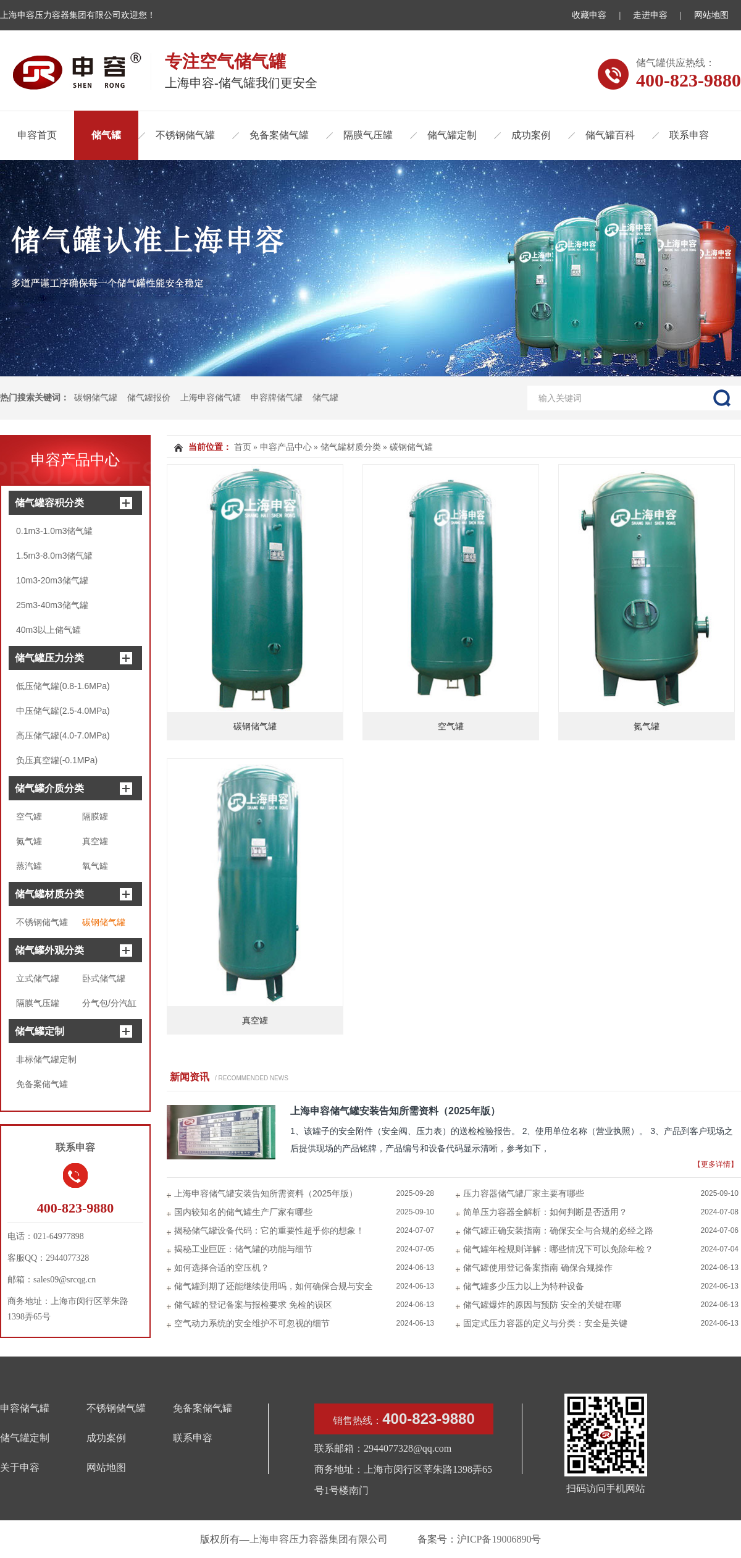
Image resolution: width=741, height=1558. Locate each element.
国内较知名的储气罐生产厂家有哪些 (243, 1212)
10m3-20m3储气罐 (52, 580)
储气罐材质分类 (49, 894)
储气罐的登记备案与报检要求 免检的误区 (253, 1305)
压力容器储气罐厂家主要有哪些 (523, 1193)
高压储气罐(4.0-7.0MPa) (63, 735)
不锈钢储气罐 (185, 135)
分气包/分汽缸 (109, 1003)
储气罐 (106, 135)
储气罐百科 (610, 135)
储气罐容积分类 (49, 502)
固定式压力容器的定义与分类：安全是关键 (545, 1323)
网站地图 (711, 15)
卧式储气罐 (103, 978)
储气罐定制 (452, 135)
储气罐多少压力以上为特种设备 (523, 1286)
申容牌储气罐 (277, 397)
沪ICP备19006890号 (499, 1539)
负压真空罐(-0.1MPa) (57, 760)
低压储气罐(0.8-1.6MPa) (63, 686)
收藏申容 (589, 15)
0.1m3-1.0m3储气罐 (54, 531)
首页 (242, 447)
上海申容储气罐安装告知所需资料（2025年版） (395, 1111)
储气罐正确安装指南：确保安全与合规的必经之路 (558, 1230)
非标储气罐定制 (46, 1059)
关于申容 (20, 1467)
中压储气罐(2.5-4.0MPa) (63, 711)
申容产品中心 (75, 459)
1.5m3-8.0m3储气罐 (54, 556)
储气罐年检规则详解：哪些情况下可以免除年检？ (558, 1249)
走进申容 (650, 15)
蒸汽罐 (29, 866)
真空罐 (95, 841)
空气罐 (29, 816)
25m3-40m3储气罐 (52, 605)
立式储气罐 (37, 978)
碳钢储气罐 (95, 397)
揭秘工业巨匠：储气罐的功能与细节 (243, 1249)
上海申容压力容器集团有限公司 (318, 1539)
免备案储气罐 (279, 135)
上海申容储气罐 (210, 397)
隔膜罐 (95, 816)
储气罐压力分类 (49, 658)
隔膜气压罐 (368, 135)
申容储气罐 (24, 1408)
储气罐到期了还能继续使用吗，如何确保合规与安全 (273, 1286)
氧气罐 (95, 866)
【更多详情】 (715, 1164)
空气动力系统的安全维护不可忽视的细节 (252, 1323)
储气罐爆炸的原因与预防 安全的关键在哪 (542, 1305)
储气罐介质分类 (49, 788)
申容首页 (37, 135)
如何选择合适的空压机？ (221, 1267)
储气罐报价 (148, 397)
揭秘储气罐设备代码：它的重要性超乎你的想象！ (269, 1230)
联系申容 (689, 135)
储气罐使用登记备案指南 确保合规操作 (538, 1267)
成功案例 (531, 135)
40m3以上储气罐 (48, 630)
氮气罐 (29, 841)
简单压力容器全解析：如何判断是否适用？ (545, 1212)
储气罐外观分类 (49, 950)
